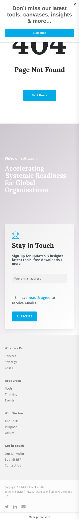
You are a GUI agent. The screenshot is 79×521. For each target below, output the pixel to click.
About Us (12, 421)
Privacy (30, 491)
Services (10, 356)
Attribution (42, 491)
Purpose (11, 427)
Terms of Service (14, 491)
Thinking (11, 394)
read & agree (39, 297)
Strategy (11, 362)
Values (10, 433)
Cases (9, 368)
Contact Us (13, 465)
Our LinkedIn (14, 454)
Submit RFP (13, 459)
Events (10, 400)
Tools (9, 388)
